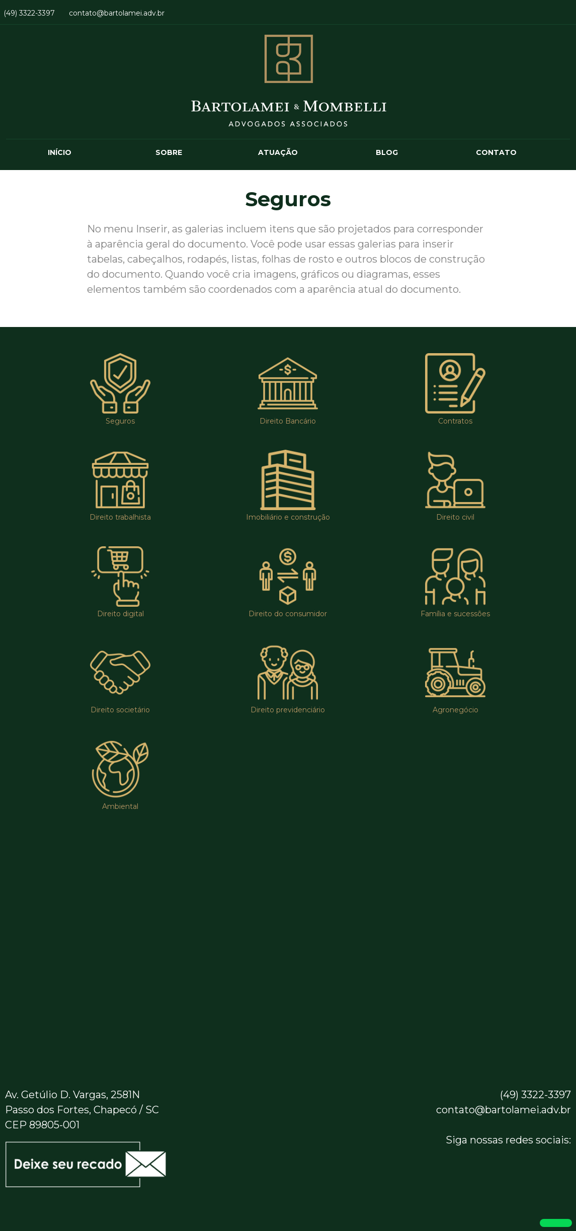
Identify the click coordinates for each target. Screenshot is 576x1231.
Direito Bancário (288, 421)
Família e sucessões (455, 613)
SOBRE (168, 152)
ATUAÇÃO (278, 152)
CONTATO (496, 152)
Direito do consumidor (288, 613)
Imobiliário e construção (288, 517)
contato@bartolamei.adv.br (116, 13)
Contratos (455, 421)
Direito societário (120, 710)
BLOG (387, 152)
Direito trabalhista (120, 517)
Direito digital (120, 613)
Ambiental (120, 806)
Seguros (120, 421)
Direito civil (455, 517)
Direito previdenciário (288, 710)
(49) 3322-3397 (29, 13)
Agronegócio (455, 710)
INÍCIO (59, 152)
